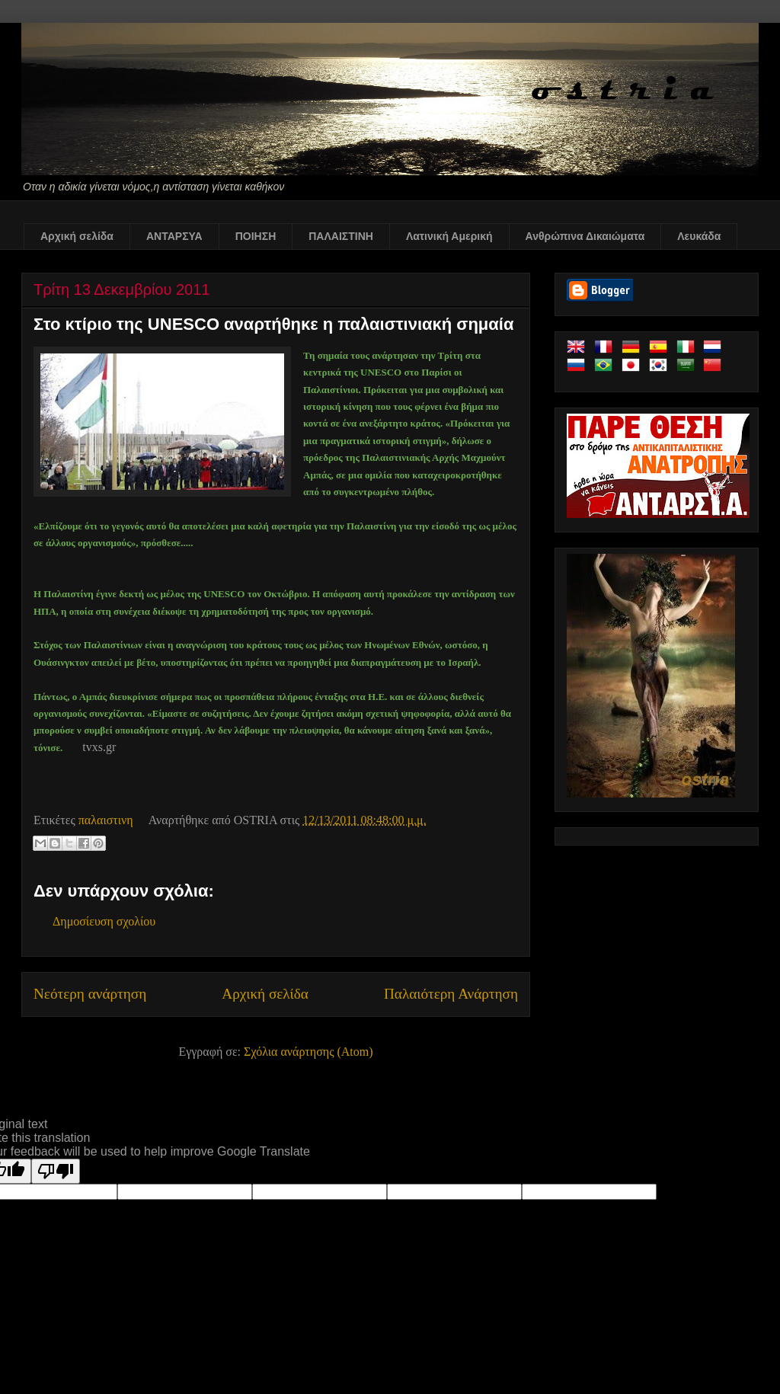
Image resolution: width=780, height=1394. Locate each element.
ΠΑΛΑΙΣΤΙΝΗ (340, 236)
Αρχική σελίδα (76, 236)
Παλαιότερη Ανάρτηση (451, 994)
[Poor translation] (55, 1171)
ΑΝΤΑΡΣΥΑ (174, 236)
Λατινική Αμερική (449, 236)
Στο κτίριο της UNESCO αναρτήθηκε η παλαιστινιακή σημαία (273, 324)
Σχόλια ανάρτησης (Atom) (308, 1051)
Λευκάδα (699, 236)
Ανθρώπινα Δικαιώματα (585, 236)
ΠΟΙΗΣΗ (256, 236)
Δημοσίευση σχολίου (104, 921)
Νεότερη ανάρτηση (90, 994)
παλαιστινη (105, 820)
